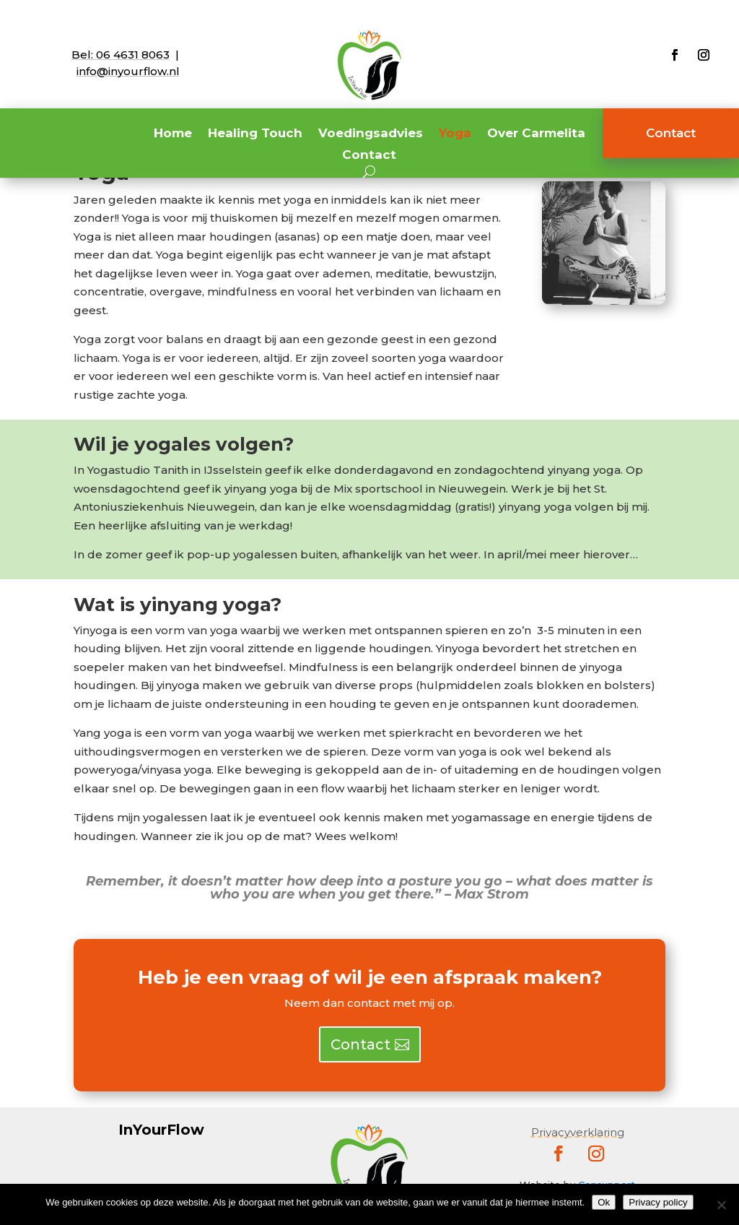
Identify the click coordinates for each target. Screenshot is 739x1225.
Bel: (120, 54)
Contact (369, 156)
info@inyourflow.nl (128, 71)
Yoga (455, 134)
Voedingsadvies (370, 134)
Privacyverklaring (577, 1132)
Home (173, 134)
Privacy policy (658, 1202)
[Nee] (721, 1205)
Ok (604, 1202)
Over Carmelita (536, 134)
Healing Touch (255, 134)
